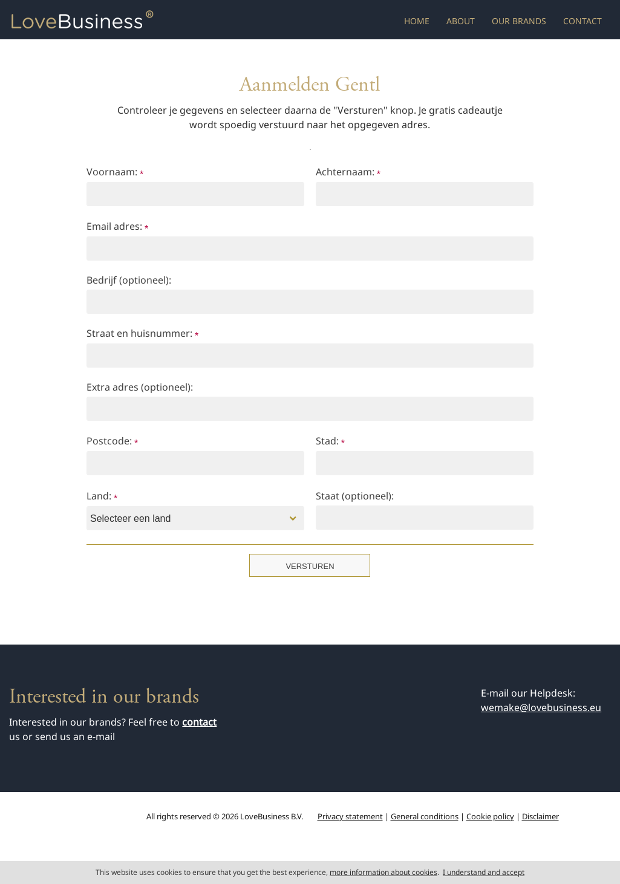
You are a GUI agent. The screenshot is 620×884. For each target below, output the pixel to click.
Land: (101, 496)
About (460, 21)
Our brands (519, 21)
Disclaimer (540, 816)
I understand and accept (483, 872)
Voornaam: (114, 172)
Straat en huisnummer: (142, 334)
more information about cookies (383, 872)
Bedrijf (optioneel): (128, 280)
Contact (582, 21)
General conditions (424, 816)
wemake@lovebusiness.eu (541, 707)
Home (416, 21)
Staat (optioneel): (355, 495)
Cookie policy (490, 816)
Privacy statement (350, 816)
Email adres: (117, 227)
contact (199, 722)
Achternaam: (348, 172)
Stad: (330, 441)
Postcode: (112, 441)
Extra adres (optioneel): (139, 387)
